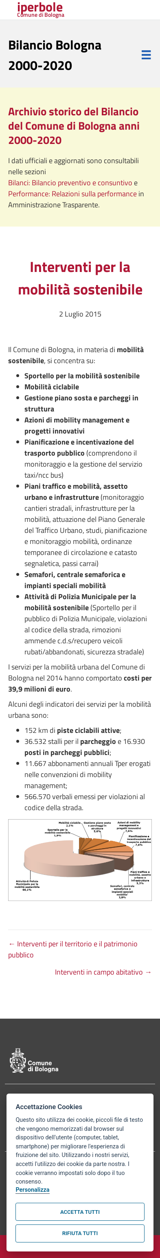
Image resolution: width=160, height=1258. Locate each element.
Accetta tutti (80, 1212)
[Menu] (146, 55)
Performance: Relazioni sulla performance (73, 193)
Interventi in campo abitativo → (103, 971)
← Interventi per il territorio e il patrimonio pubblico (73, 949)
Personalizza (32, 1189)
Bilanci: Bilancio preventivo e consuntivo (71, 182)
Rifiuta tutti (80, 1233)
